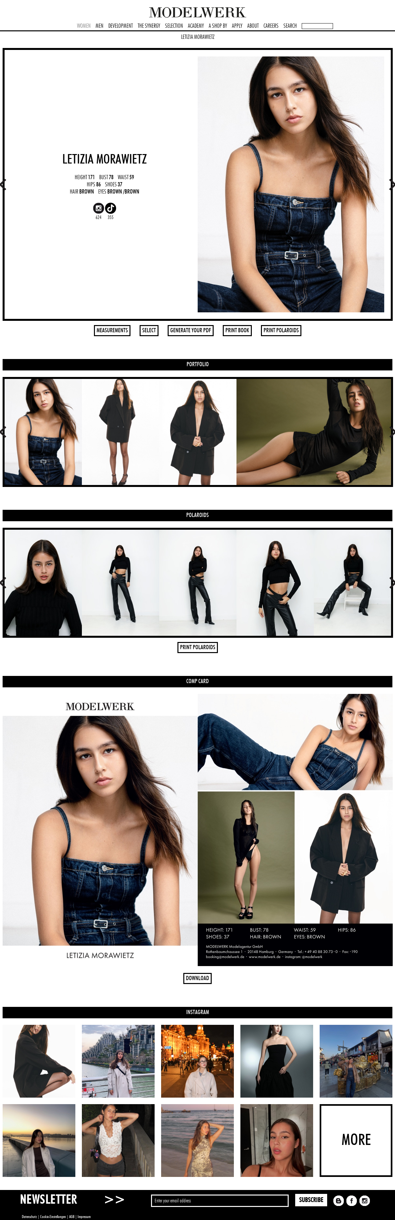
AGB (71, 1217)
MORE (356, 1140)
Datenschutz (29, 1217)
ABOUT (253, 26)
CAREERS (271, 26)
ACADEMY (196, 26)
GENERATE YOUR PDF (190, 331)
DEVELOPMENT (120, 26)
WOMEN (84, 26)
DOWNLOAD (197, 978)
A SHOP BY (218, 26)
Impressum (84, 1217)
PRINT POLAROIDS (281, 331)
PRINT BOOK (237, 331)
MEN (99, 26)
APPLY (237, 26)
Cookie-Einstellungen (53, 1217)
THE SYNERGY (149, 26)
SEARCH (290, 26)
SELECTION (174, 26)
